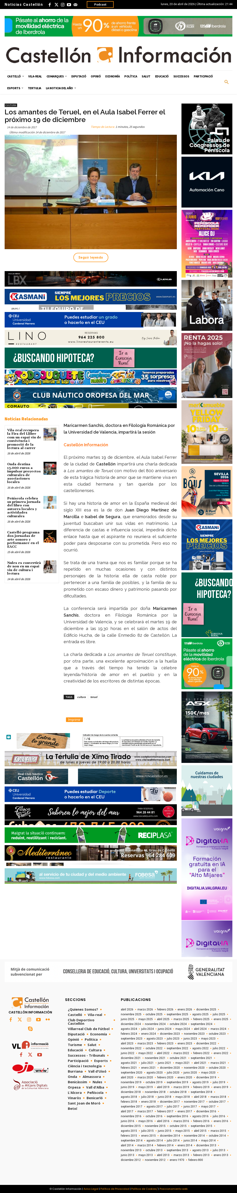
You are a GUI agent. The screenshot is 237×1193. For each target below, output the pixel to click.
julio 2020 (173, 1072)
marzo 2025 (181, 1019)
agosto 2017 (155, 1106)
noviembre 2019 (131, 1082)
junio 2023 (190, 1038)
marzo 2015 (218, 1130)
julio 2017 (173, 1106)
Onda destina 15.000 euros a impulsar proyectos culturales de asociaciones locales (24, 473)
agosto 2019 (200, 1082)
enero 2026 (185, 1009)
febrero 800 (195, 1160)
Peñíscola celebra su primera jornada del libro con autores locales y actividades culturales (24, 507)
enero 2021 (148, 1067)
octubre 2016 (154, 1116)
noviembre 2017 (194, 1101)
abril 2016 (163, 1121)
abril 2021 (200, 1062)
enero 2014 (185, 1145)
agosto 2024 (129, 1029)
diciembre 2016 (206, 1111)
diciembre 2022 (206, 1043)
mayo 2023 (208, 1038)
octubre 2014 (217, 1135)
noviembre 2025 (131, 1014)
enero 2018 (148, 1101)
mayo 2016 (145, 1121)
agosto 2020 (155, 1072)
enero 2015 (148, 1135)
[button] (226, 82)
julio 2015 (147, 1130)
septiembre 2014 (131, 1140)
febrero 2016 (201, 1121)
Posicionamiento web (173, 1189)
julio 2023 (173, 1038)
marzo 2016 (181, 1121)
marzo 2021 (218, 1062)
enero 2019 (221, 1087)
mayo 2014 (208, 1140)
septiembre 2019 (177, 1082)
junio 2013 (127, 1155)
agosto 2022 (200, 1048)
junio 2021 (164, 1062)
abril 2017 (127, 1111)
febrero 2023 (165, 1043)
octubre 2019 (154, 1082)
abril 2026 (127, 1009)
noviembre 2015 (155, 1126)
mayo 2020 (208, 1072)
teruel (93, 697)
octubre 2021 (178, 1058)
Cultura (11, 105)
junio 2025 (127, 1019)
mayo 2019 (145, 1087)
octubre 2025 (154, 1014)
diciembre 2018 (131, 1092)
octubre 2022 (154, 1048)
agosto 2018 (129, 1096)
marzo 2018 (218, 1096)
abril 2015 (200, 1130)
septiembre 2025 (177, 1014)
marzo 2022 (181, 1053)
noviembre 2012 (155, 1160)
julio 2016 (219, 1116)
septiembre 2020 (131, 1072)
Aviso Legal (91, 1189)
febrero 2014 (165, 1145)
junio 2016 (127, 1121)
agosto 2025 (200, 1014)
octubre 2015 (178, 1126)
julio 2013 (219, 1150)
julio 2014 (173, 1140)
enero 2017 (185, 1111)
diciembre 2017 (170, 1101)
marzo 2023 (145, 1043)
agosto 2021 (129, 1062)
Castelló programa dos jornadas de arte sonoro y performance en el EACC (23, 539)
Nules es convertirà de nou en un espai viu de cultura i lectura (24, 568)
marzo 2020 (145, 1077)
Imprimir (74, 720)
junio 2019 (127, 1087)
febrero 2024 (129, 1033)
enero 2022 (221, 1053)
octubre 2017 (217, 1101)
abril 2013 (163, 1155)
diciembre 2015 (131, 1126)
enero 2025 (221, 1019)
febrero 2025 (201, 1019)
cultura (81, 697)
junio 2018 (164, 1096)
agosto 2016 (200, 1116)
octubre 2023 (217, 1033)
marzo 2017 (145, 1111)
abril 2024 (200, 1029)
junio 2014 (190, 1140)
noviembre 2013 (131, 1150)
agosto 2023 (155, 1038)
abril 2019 (163, 1087)
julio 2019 (219, 1082)
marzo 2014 (145, 1145)
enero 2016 (221, 1121)
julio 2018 (147, 1096)
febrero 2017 (165, 1111)
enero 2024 (148, 1033)
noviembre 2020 (194, 1067)
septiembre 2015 (201, 1126)
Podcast (100, 4)
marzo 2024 (218, 1029)
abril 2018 (200, 1096)
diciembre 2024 (131, 1024)
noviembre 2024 (155, 1024)
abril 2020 (127, 1077)
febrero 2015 (129, 1135)
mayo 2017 (208, 1106)
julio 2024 (147, 1029)
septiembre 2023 (131, 1038)
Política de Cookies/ (144, 1189)
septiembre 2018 (201, 1092)
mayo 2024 (182, 1029)
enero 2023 (185, 1043)
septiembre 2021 (201, 1058)
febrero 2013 (201, 1155)
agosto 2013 (200, 1150)
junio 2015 (164, 1130)
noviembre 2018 (155, 1092)
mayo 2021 (182, 1062)
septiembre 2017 (131, 1106)
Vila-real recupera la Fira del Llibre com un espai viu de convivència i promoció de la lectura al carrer (24, 439)
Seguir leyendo (90, 257)
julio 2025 (219, 1014)
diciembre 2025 (206, 1009)
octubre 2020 (217, 1067)
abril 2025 (163, 1019)
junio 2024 (164, 1029)
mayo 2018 (182, 1096)
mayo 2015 (182, 1130)
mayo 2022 (145, 1053)
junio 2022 (127, 1053)
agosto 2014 (155, 1140)
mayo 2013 (145, 1155)
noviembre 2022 (131, 1048)
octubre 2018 (178, 1092)
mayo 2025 (145, 1019)
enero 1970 (177, 1160)
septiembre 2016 (177, 1116)
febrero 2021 (129, 1067)
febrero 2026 (165, 1009)
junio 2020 (190, 1072)
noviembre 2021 (155, 1058)
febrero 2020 (165, 1077)
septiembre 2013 (177, 1150)
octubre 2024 (178, 1024)
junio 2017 (190, 1106)
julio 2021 (147, 1062)
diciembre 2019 (206, 1077)
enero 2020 (185, 1077)
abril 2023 (127, 1043)
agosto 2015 (129, 1130)
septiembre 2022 (177, 1048)
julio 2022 (219, 1048)
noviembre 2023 (194, 1033)
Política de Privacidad (114, 1189)
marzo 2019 (181, 1087)
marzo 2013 (181, 1155)
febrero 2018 (129, 1101)
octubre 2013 (154, 1150)
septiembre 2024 (201, 1024)
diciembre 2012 (131, 1160)
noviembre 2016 (131, 1116)
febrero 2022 (201, 1053)
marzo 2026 (145, 1009)
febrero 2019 (201, 1087)
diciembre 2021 (131, 1058)
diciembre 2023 (170, 1033)
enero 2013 (221, 1155)
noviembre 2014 (194, 1135)
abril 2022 (163, 1053)
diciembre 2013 (206, 1145)
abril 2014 (127, 1145)
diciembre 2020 (170, 1067)
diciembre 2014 (170, 1135)
